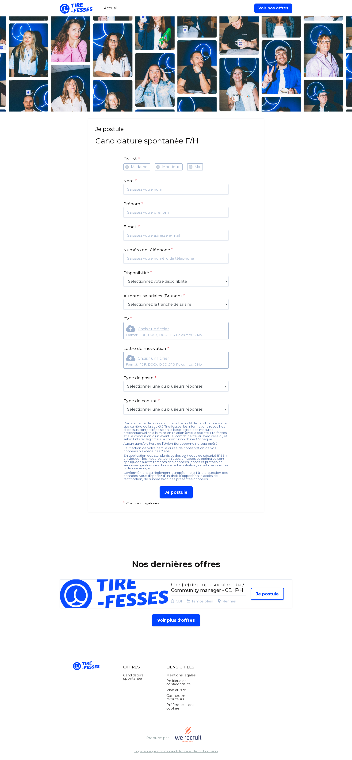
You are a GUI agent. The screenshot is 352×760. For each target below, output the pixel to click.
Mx (197, 167)
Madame (139, 167)
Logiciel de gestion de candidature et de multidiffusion (176, 751)
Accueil (111, 8)
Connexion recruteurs (175, 697)
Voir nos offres (273, 8)
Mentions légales (180, 675)
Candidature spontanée (133, 677)
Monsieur (171, 167)
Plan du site (176, 690)
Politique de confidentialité (178, 682)
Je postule (176, 492)
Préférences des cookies (180, 706)
